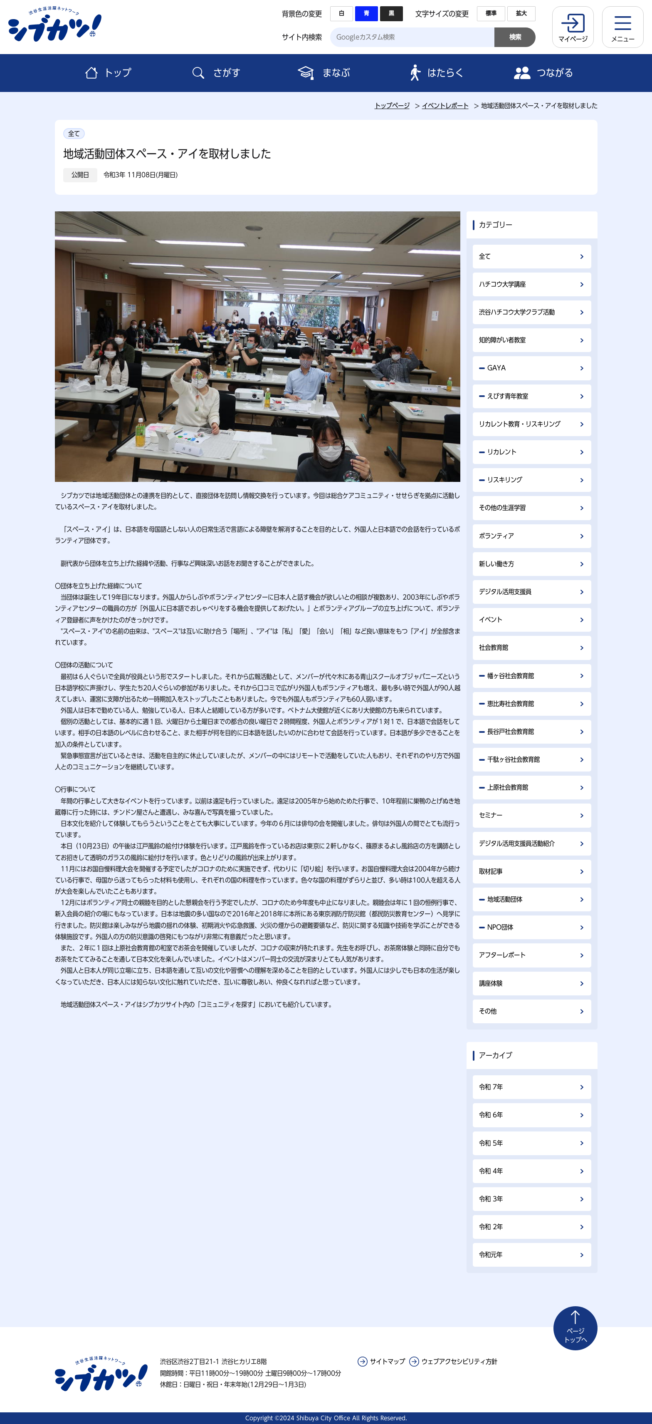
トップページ (392, 105)
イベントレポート (445, 105)
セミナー (490, 815)
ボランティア (496, 536)
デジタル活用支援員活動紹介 (517, 843)
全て (485, 256)
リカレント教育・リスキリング (520, 424)
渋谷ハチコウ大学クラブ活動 (517, 312)
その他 (487, 1011)
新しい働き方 (496, 564)
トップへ (575, 1335)
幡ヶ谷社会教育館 (510, 675)
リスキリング (504, 479)
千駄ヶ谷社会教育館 (513, 759)
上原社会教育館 (507, 787)
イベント (490, 619)
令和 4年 (491, 1171)
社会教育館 (493, 647)
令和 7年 (491, 1087)
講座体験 (490, 983)
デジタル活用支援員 (505, 591)
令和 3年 (491, 1199)
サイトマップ (387, 1361)
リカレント (501, 452)
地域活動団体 (504, 899)
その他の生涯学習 (502, 507)
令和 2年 (491, 1226)
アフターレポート (502, 955)
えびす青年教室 (507, 396)
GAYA (496, 368)
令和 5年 (491, 1143)
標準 (491, 13)
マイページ (573, 39)
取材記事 (490, 871)
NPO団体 (500, 927)
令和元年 (490, 1254)
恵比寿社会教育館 (510, 703)
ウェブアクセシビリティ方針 (459, 1361)
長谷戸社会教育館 (510, 731)
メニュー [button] (623, 39)
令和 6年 (491, 1114)
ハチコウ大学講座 (502, 284)
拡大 (521, 13)
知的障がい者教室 (502, 340)
